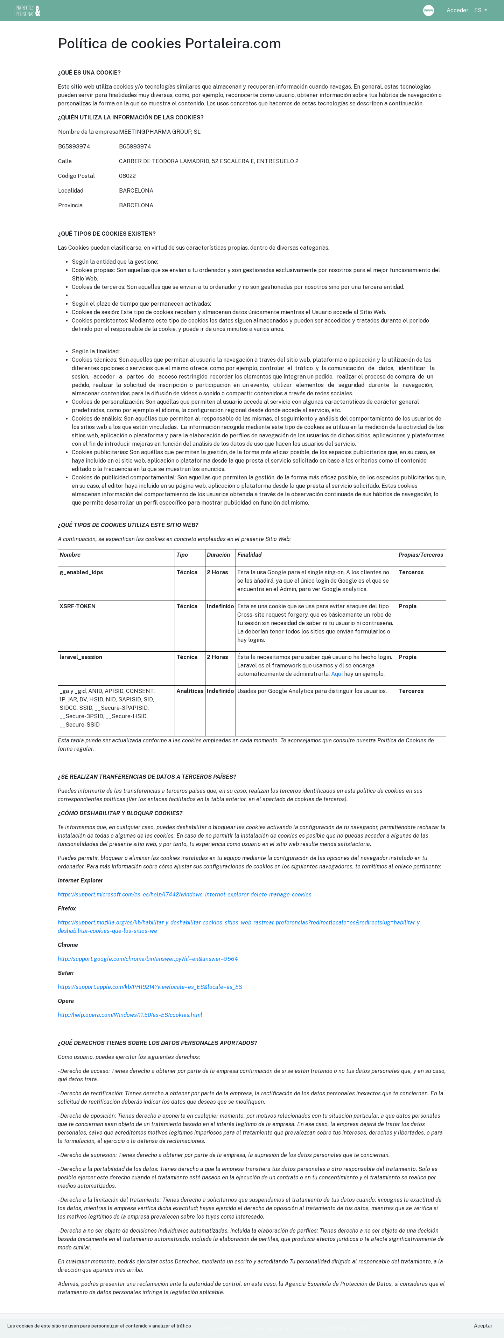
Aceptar (483, 1326)
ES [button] (478, 10)
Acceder (458, 10)
